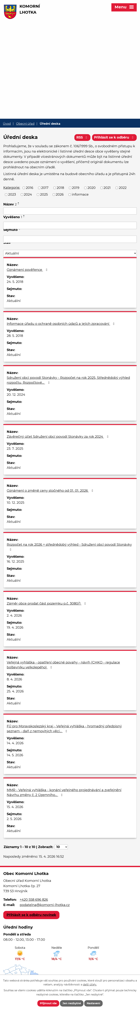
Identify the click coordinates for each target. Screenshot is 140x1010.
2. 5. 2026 (14, 819)
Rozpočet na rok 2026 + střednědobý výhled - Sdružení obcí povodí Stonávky (69, 547)
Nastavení (93, 1003)
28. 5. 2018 (15, 336)
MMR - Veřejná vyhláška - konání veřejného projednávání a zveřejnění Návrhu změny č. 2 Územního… (64, 792)
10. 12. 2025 (15, 503)
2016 (29, 188)
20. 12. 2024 (16, 395)
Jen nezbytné (72, 1003)
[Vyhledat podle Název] (70, 211)
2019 (75, 188)
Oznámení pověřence (28, 270)
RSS (82, 137)
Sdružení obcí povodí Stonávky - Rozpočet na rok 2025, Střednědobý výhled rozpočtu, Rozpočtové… (68, 380)
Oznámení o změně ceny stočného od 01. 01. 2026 (51, 491)
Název (10, 204)
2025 (44, 195)
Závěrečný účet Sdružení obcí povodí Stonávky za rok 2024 (58, 437)
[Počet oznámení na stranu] (61, 847)
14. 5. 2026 (15, 755)
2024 (28, 195)
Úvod (7, 123)
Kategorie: (11, 188)
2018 (60, 188)
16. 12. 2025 (15, 562)
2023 (12, 195)
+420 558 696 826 (34, 900)
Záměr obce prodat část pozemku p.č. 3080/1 (47, 604)
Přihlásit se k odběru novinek (31, 915)
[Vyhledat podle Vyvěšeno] (70, 225)
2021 (107, 188)
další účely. (90, 984)
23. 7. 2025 (15, 449)
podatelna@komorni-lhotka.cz (45, 905)
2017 (44, 188)
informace (80, 195)
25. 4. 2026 (15, 691)
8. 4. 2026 (14, 679)
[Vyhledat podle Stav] (70, 253)
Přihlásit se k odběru (114, 137)
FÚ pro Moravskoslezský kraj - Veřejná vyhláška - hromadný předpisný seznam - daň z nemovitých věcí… (64, 728)
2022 (123, 188)
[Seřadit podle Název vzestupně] (19, 202)
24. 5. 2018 (15, 282)
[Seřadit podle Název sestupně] (19, 204)
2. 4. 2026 (14, 616)
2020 (92, 188)
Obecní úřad (25, 123)
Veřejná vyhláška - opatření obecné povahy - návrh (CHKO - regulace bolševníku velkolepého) (63, 664)
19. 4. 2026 (15, 628)
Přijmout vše (48, 1003)
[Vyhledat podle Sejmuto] (70, 239)
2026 (60, 195)
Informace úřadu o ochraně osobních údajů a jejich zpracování (61, 324)
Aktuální (14, 301)
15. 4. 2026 (15, 807)
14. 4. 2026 (15, 743)
